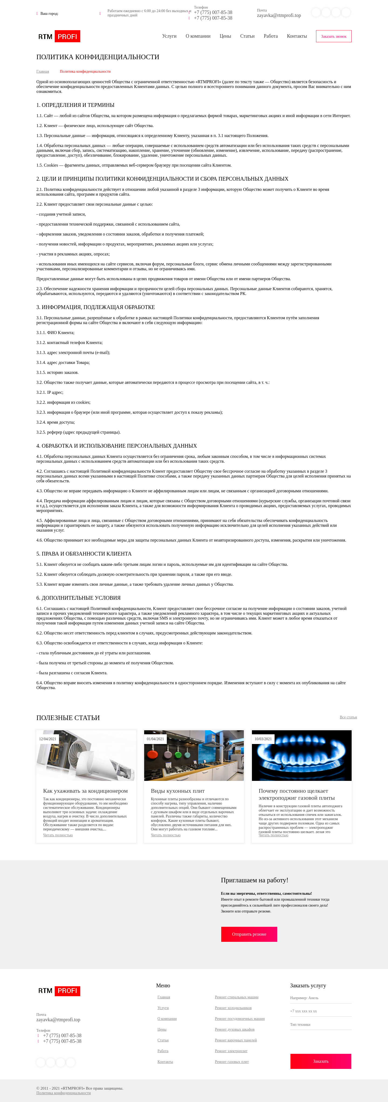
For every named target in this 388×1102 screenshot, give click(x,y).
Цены (225, 36)
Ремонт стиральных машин (236, 997)
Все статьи (348, 717)
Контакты (297, 36)
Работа (271, 36)
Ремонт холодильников (233, 1008)
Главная (42, 71)
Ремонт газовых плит (232, 1062)
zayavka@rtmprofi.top (279, 15)
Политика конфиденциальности (63, 1093)
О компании (198, 36)
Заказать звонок (334, 36)
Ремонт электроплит (231, 1051)
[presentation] (321, 1043)
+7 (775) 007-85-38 (213, 12)
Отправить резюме (249, 934)
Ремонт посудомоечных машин (240, 1019)
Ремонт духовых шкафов (235, 1029)
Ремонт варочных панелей (236, 1040)
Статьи (247, 36)
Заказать (320, 1061)
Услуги (169, 36)
